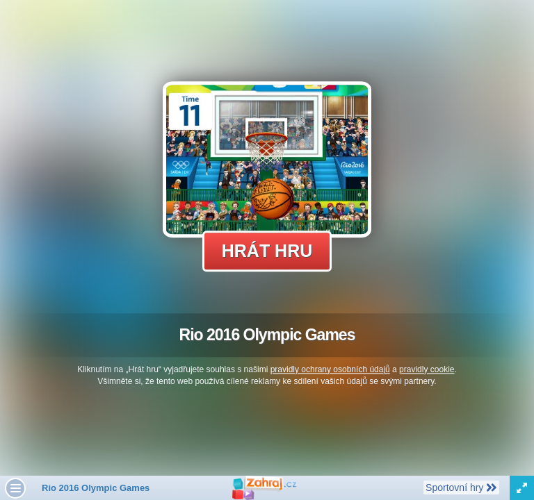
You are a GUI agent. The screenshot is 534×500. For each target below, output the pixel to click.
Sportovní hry (461, 487)
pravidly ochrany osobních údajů (330, 369)
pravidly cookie (426, 369)
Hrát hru (267, 250)
